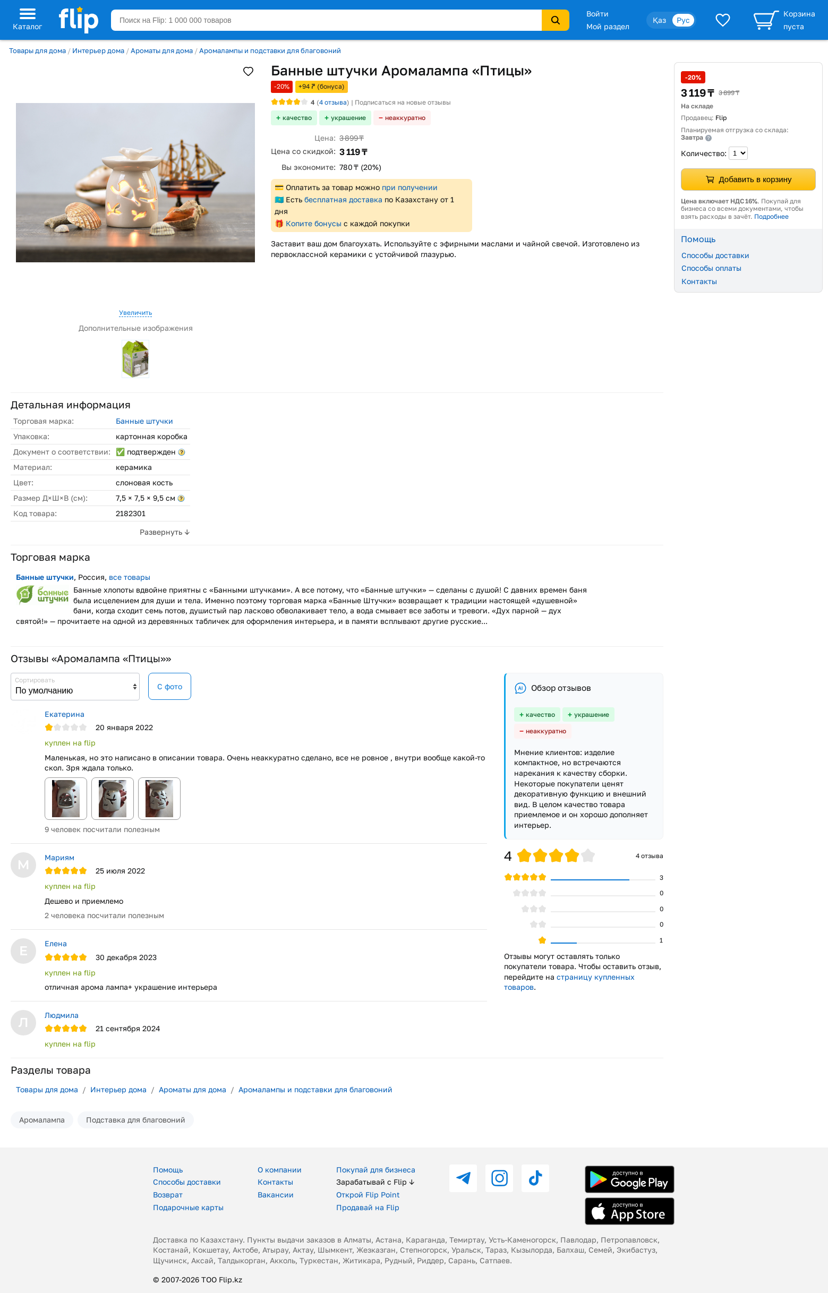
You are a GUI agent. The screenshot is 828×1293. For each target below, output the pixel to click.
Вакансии (276, 1194)
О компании (280, 1169)
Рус (683, 19)
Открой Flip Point (368, 1194)
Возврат (168, 1194)
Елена (56, 943)
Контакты (699, 281)
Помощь (168, 1169)
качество (297, 118)
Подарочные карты (188, 1207)
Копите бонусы (314, 223)
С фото (169, 686)
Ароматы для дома (162, 50)
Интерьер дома (98, 50)
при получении (410, 187)
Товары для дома (37, 50)
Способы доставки (715, 255)
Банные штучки (144, 420)
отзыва (333, 102)
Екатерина (64, 713)
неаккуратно (405, 118)
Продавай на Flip (367, 1207)
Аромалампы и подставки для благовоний (270, 50)
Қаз (659, 19)
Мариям (59, 857)
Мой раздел (607, 26)
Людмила (62, 1015)
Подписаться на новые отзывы (403, 102)
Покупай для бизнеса (375, 1169)
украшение (348, 118)
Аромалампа (42, 1119)
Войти (597, 13)
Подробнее (771, 216)
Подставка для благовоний (135, 1119)
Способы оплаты (711, 267)
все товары (129, 576)
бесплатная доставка (343, 199)
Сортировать (35, 680)
